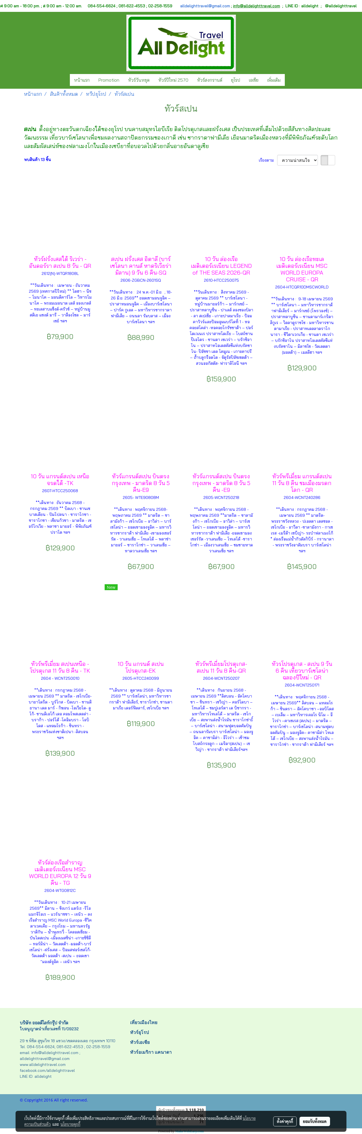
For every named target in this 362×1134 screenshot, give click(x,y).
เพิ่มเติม (274, 80)
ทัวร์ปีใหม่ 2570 (173, 80)
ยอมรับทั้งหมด (315, 1121)
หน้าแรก (82, 80)
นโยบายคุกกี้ (70, 1124)
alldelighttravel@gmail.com (205, 5)
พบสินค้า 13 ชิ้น (37, 159)
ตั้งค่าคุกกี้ (285, 1121)
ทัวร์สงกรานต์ (209, 80)
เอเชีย (253, 80)
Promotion (108, 80)
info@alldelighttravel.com (256, 5)
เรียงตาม (268, 160)
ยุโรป (235, 80)
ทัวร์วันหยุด (139, 80)
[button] (290, 80)
